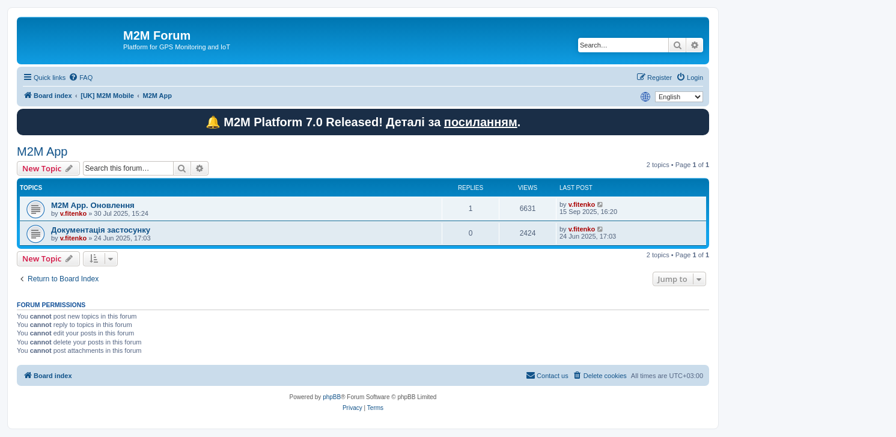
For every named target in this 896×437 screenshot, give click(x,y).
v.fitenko (73, 213)
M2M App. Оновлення (93, 205)
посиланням (480, 122)
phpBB (332, 397)
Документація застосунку (100, 229)
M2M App (42, 151)
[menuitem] (81, 77)
